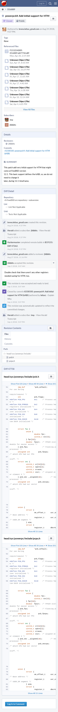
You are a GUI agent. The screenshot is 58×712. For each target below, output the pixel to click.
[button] (55, 3)
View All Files (29, 109)
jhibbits (13, 124)
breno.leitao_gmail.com (29, 29)
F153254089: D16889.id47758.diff (19, 51)
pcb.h (11, 357)
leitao (43, 295)
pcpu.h (12, 361)
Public (22, 20)
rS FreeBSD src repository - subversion (21, 200)
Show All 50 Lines (36, 383)
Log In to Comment (15, 704)
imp (11, 119)
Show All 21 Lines (35, 531)
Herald (10, 230)
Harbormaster (13, 242)
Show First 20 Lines (19, 383)
